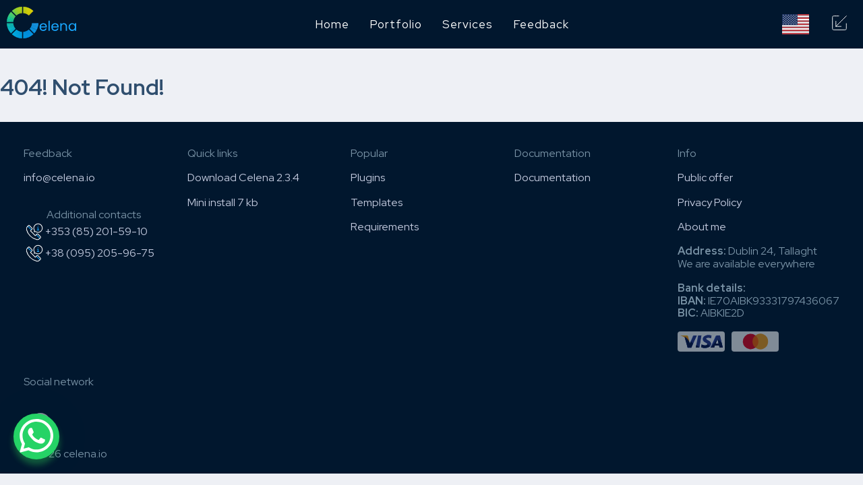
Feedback (541, 24)
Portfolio (395, 24)
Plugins (368, 177)
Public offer (705, 177)
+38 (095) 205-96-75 (89, 253)
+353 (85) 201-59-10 (86, 232)
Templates (377, 202)
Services (467, 24)
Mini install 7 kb (222, 202)
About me (702, 227)
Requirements (385, 227)
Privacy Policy (710, 202)
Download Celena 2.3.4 (243, 177)
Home (332, 24)
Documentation (552, 177)
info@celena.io (59, 177)
